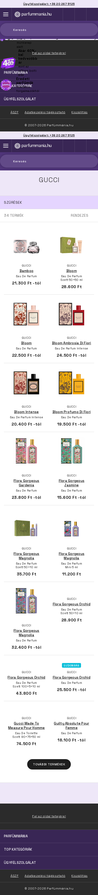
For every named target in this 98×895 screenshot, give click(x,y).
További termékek (49, 764)
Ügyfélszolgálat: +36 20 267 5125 (49, 135)
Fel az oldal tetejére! (49, 816)
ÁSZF (14, 876)
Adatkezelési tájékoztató (45, 876)
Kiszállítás (79, 876)
